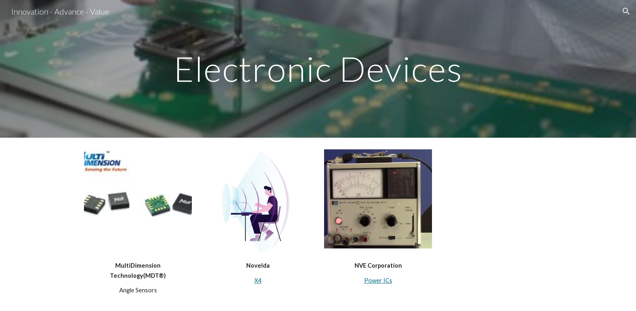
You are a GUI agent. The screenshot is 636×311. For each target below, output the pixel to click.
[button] (626, 11)
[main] (318, 68)
